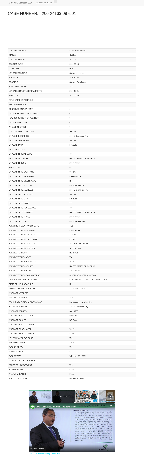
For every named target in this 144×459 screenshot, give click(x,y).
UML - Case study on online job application (56, 406)
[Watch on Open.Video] (37, 448)
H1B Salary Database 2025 (20, 3)
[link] (32, 407)
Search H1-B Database (44, 3)
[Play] (87, 396)
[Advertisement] (72, 32)
